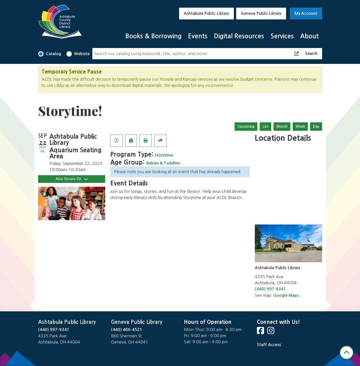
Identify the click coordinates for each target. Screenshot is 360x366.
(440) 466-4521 (126, 330)
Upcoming (246, 126)
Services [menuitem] (282, 36)
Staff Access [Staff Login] (269, 345)
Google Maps (286, 295)
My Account (305, 13)
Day (316, 126)
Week (300, 126)
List (265, 126)
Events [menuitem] (198, 36)
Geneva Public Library (261, 13)
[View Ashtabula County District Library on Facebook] (261, 332)
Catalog (53, 54)
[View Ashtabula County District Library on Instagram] (271, 332)
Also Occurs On (72, 179)
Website (82, 54)
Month (282, 126)
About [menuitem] (309, 36)
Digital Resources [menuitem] (239, 36)
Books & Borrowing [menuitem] (153, 36)
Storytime (164, 155)
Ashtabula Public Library (206, 13)
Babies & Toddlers (163, 163)
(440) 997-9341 (270, 289)
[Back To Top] (347, 353)
